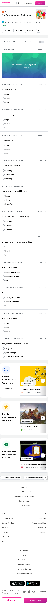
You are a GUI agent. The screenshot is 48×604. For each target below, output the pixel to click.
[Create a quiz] (23, 501)
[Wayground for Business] (24, 496)
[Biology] (5, 541)
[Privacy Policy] (24, 564)
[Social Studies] (8, 523)
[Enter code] (28, 3)
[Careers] (43, 532)
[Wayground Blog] (39, 523)
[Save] (30, 31)
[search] (18, 3)
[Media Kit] (42, 527)
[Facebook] (29, 592)
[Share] (18, 31)
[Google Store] (33, 583)
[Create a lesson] (24, 505)
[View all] (8, 388)
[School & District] (24, 492)
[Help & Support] (24, 560)
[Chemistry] (6, 537)
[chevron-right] (43, 381)
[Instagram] (33, 592)
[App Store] (17, 583)
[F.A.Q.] (24, 555)
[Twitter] (24, 592)
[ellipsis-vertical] (38, 31)
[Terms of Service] (24, 569)
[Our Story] (42, 518)
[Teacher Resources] (24, 573)
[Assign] (11, 600)
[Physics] (5, 532)
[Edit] (7, 31)
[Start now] (35, 600)
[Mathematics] (7, 518)
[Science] (5, 527)
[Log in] (40, 3)
